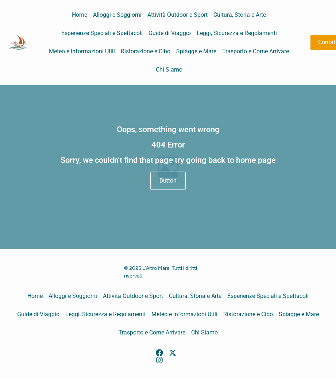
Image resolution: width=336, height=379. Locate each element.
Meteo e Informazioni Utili (82, 51)
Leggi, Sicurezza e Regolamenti (237, 33)
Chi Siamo (169, 69)
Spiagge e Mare (196, 51)
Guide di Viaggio (169, 33)
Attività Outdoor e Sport (177, 14)
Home (79, 14)
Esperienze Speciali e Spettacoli (102, 33)
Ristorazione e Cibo (145, 51)
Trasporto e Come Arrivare (255, 51)
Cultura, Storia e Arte (239, 14)
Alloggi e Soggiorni (117, 14)
